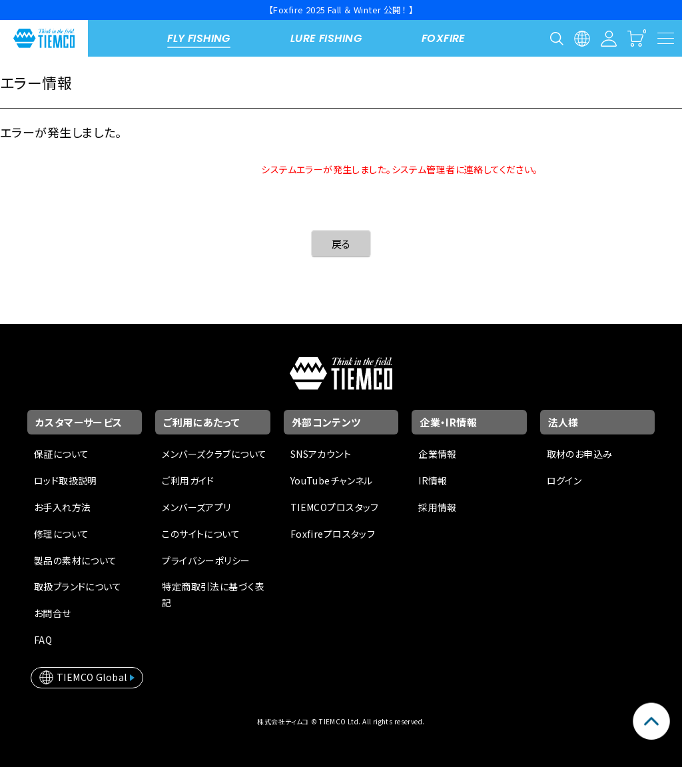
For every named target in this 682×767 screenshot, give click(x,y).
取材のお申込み (580, 453)
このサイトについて (201, 533)
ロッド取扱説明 (65, 480)
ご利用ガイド (188, 480)
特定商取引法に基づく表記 (213, 594)
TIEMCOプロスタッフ (334, 507)
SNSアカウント (320, 453)
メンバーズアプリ (196, 507)
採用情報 (437, 507)
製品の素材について (75, 560)
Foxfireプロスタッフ (332, 533)
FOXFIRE (444, 38)
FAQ (43, 639)
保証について (61, 453)
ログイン (564, 480)
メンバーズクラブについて (214, 453)
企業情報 (437, 453)
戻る (341, 244)
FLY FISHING (198, 38)
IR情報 (433, 480)
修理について (61, 533)
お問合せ (52, 613)
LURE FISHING (326, 38)
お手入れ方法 (62, 507)
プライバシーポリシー (206, 560)
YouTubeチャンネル (331, 480)
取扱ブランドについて (77, 586)
